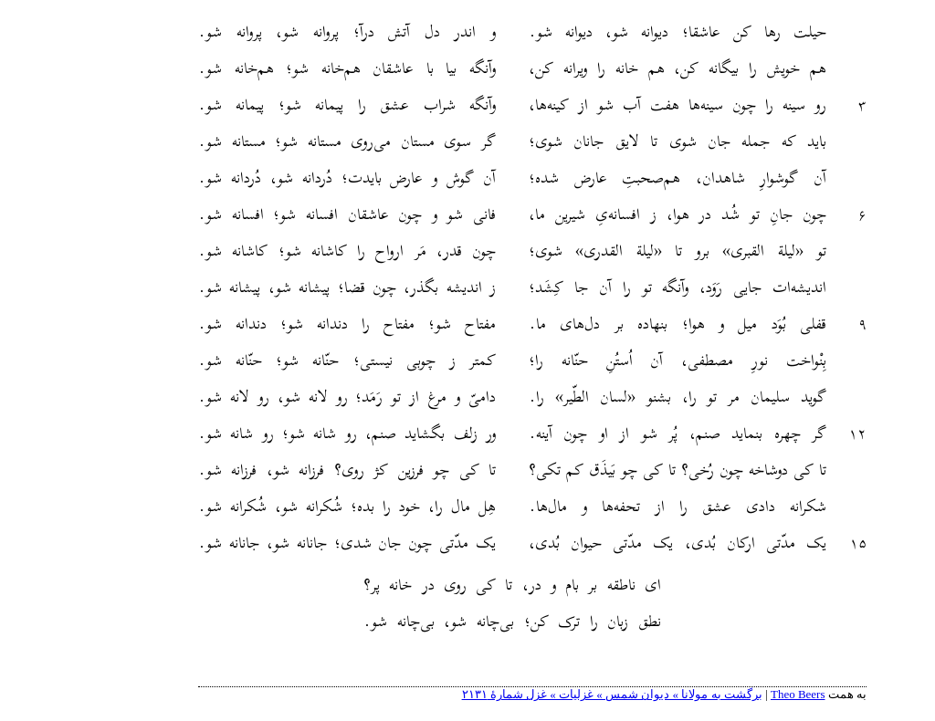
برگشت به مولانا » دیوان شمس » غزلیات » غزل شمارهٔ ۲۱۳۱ (547, 694)
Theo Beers (733, 694)
